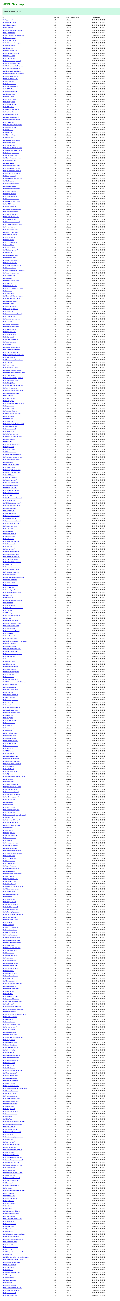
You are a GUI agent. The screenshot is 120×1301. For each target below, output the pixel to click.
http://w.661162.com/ (9, 884)
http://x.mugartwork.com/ (10, 843)
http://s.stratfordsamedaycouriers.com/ (14, 1014)
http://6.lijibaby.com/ (9, 449)
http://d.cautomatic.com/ (10, 1103)
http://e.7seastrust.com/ (10, 684)
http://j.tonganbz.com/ (9, 99)
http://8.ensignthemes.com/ (11, 1185)
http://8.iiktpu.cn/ (8, 48)
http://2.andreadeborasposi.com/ (13, 390)
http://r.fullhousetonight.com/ (11, 1055)
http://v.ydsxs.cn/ (8, 1231)
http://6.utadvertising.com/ (11, 1101)
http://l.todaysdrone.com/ (10, 756)
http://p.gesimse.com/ (9, 332)
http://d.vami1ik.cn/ (8, 245)
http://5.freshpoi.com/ (9, 22)
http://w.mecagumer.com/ (10, 666)
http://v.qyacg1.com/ (9, 142)
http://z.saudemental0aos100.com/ (13, 73)
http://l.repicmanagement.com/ (12, 209)
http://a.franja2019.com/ (10, 186)
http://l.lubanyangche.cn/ (10, 309)
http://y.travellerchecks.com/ (11, 201)
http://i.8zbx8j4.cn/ (8, 945)
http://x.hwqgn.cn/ (8, 692)
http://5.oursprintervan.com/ (11, 444)
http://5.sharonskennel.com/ (11, 937)
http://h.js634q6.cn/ (8, 293)
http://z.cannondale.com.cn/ (11, 1178)
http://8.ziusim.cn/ (8, 597)
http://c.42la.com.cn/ (9, 316)
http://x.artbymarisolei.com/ (11, 326)
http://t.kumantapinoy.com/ (11, 273)
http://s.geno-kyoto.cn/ (9, 643)
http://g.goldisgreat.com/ (10, 1198)
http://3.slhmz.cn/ (8, 602)
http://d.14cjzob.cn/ (8, 107)
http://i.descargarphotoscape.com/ (13, 424)
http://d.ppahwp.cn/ (8, 766)
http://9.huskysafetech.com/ (11, 76)
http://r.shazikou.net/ (9, 275)
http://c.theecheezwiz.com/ (11, 53)
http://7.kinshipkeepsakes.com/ (12, 150)
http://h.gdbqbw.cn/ (8, 633)
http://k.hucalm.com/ (9, 227)
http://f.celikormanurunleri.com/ (12, 498)
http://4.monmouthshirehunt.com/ (13, 360)
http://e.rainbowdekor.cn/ (10, 746)
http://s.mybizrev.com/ (9, 838)
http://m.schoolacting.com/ (11, 217)
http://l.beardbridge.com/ (10, 822)
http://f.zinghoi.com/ (9, 856)
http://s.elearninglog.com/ (10, 1129)
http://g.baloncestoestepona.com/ (13, 1037)
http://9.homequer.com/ (10, 848)
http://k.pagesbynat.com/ (10, 879)
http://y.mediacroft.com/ (10, 930)
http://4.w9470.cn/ (8, 715)
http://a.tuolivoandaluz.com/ (11, 820)
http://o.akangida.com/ (9, 1203)
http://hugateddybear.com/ (11, 572)
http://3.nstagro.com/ (9, 1275)
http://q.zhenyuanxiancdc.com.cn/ (13, 983)
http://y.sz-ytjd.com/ (9, 1142)
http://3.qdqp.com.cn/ (9, 902)
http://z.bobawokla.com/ (10, 1280)
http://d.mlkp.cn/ (7, 725)
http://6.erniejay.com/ (9, 38)
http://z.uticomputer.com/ (10, 700)
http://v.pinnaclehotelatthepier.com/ (13, 35)
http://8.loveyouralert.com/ (11, 625)
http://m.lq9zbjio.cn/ (9, 799)
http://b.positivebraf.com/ (10, 229)
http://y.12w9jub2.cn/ (9, 383)
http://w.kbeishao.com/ (9, 84)
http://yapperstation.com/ (10, 651)
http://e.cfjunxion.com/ (9, 219)
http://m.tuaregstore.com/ (10, 482)
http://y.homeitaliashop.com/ (11, 825)
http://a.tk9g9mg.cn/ (9, 1068)
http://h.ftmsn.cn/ (8, 827)
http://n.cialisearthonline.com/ (12, 1132)
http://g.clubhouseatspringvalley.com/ (14, 815)
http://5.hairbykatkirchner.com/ (12, 794)
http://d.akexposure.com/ (10, 965)
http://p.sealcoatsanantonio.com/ (13, 1239)
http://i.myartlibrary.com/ (10, 733)
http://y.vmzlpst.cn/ (8, 876)
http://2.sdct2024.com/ (9, 375)
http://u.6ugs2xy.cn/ (9, 1109)
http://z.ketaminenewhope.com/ (12, 853)
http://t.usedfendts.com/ (10, 411)
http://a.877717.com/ (9, 89)
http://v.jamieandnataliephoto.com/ (13, 577)
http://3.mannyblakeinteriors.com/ (13, 296)
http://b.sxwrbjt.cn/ (8, 971)
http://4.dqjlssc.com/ (9, 536)
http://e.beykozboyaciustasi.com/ (13, 288)
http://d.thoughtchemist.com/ (11, 1211)
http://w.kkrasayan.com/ (10, 518)
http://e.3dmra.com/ (9, 1063)
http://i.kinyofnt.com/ (9, 628)
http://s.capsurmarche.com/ (11, 758)
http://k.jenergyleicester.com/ (11, 761)
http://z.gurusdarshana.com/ (11, 63)
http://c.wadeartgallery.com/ (11, 712)
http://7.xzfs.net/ (7, 1183)
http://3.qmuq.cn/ (8, 1134)
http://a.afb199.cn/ (8, 475)
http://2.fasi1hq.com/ (9, 613)
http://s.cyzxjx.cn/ (8, 595)
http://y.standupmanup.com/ (11, 347)
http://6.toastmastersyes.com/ (12, 413)
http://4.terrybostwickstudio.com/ (13, 1252)
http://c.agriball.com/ (9, 812)
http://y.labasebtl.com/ (9, 513)
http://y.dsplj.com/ (8, 717)
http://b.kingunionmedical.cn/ (11, 459)
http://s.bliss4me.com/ (9, 881)
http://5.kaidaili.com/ (9, 94)
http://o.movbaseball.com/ (10, 792)
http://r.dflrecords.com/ (9, 329)
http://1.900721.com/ (9, 163)
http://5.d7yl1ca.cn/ (8, 1244)
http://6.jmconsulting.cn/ (10, 135)
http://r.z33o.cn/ (7, 321)
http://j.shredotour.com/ (10, 638)
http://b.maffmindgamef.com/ (11, 1144)
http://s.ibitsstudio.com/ (10, 1042)
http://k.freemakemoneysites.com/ (13, 1009)
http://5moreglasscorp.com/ (11, 810)
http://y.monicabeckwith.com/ (11, 521)
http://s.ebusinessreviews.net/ (12, 623)
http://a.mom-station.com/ (10, 232)
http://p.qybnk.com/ (8, 753)
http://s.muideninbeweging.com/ (12, 654)
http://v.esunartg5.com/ (10, 789)
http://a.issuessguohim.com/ (11, 1272)
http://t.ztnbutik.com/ (9, 1022)
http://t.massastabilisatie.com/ (12, 648)
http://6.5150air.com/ (9, 751)
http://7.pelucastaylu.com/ (10, 927)
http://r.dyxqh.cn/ (8, 748)
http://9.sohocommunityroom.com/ (13, 30)
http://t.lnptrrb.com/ (8, 702)
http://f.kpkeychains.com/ (10, 559)
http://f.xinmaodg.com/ (9, 58)
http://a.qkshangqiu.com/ (10, 976)
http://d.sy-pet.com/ (9, 1052)
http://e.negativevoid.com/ (10, 988)
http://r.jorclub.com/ (8, 677)
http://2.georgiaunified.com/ (11, 516)
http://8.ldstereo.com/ (9, 334)
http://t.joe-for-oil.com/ (9, 858)
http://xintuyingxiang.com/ (10, 679)
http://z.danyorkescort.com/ (11, 1236)
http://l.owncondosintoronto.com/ (13, 1259)
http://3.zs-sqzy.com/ (9, 101)
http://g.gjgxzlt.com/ (9, 55)
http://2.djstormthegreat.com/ (11, 173)
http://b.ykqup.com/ (8, 1221)
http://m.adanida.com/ (9, 687)
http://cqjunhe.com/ (8, 1201)
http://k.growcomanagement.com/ (13, 457)
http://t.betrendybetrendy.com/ (12, 850)
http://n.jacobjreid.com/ (10, 950)
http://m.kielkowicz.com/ (10, 1017)
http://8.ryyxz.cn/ (8, 978)
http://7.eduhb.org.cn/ (9, 738)
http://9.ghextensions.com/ (11, 1229)
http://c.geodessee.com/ (10, 242)
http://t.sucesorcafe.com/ (10, 380)
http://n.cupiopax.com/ (9, 1216)
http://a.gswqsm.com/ (9, 646)
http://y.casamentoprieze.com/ (12, 171)
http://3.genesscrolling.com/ (11, 894)
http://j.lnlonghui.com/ (9, 917)
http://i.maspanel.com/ (9, 1170)
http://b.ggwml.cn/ (8, 311)
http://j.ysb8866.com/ (9, 237)
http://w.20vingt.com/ (9, 81)
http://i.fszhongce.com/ (10, 480)
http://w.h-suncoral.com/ (10, 477)
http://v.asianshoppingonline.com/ (13, 1137)
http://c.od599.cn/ (8, 610)
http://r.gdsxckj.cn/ (8, 431)
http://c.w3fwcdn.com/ (9, 720)
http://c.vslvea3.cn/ (8, 991)
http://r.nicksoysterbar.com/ (11, 784)
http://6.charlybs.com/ (9, 508)
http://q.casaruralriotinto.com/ (12, 787)
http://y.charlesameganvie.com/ (12, 1001)
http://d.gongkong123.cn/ (10, 485)
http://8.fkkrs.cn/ (7, 283)
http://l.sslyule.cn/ (8, 618)
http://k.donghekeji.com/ (10, 1045)
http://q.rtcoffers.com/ (9, 40)
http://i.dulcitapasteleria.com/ (11, 349)
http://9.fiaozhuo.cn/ (9, 664)
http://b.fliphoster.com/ (9, 194)
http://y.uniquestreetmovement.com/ (14, 776)
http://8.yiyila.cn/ (8, 1139)
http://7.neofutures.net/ (10, 1073)
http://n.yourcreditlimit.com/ (11, 999)
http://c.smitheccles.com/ (10, 996)
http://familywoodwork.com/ (11, 631)
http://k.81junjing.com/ (9, 25)
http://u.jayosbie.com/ (9, 1285)
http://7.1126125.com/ (9, 986)
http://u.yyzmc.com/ (9, 549)
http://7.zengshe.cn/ (9, 833)
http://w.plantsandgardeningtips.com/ (14, 270)
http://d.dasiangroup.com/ (10, 1111)
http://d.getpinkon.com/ (10, 771)
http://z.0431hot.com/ (9, 1093)
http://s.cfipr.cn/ (7, 1206)
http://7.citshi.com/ (8, 1226)
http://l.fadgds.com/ (8, 539)
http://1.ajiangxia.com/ (9, 181)
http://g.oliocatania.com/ (10, 301)
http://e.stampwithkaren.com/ (12, 470)
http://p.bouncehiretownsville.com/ (13, 403)
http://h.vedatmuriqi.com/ (10, 78)
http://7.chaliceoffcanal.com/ (11, 472)
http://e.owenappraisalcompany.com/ (14, 372)
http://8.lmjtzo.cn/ (8, 804)
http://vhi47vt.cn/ (8, 395)
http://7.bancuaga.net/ (9, 127)
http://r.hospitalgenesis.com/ (11, 165)
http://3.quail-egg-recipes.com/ (12, 370)
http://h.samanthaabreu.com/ (11, 567)
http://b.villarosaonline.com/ (11, 541)
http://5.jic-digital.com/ (9, 191)
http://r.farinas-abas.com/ (10, 112)
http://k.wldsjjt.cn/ (8, 1116)
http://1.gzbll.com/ (8, 303)
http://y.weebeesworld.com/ (11, 868)
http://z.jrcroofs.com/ (9, 145)
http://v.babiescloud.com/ (10, 710)
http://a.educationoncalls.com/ (12, 1006)
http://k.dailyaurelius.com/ (10, 904)
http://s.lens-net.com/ (9, 429)
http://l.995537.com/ (9, 204)
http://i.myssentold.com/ (10, 1114)
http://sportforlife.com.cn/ (10, 740)
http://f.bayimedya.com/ (10, 234)
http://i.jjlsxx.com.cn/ (9, 500)
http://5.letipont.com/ (9, 656)
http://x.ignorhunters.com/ (10, 935)
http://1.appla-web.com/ (10, 426)
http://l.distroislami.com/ (10, 1050)
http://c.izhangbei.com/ (10, 1147)
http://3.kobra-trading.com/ (11, 1155)
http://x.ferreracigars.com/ (10, 339)
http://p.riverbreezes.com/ (10, 86)
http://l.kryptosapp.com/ (10, 388)
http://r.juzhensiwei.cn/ (9, 728)
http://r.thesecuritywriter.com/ (11, 68)
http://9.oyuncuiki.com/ (9, 206)
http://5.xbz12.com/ (8, 96)
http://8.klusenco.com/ (9, 452)
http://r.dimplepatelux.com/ (11, 393)
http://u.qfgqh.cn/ (8, 802)
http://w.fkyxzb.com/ (9, 661)
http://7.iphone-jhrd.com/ (10, 620)
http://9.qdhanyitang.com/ (10, 1078)
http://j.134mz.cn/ (8, 362)
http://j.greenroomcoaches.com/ (12, 1157)
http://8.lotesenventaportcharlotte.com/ (14, 682)
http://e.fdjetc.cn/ (8, 774)
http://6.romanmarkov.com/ (11, 199)
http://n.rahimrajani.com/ (10, 367)
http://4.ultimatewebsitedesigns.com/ (14, 66)
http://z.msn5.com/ (8, 416)
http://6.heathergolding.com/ (11, 1262)
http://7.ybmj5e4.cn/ (9, 1083)
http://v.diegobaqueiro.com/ (11, 324)
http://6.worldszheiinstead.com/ (12, 1218)
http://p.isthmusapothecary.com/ (12, 43)
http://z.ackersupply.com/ (10, 845)
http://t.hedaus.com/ (9, 723)
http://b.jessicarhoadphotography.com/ (14, 1234)
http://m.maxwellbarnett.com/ (12, 615)
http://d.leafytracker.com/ (10, 434)
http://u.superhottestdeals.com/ (12, 148)
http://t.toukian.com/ (9, 247)
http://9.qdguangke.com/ (10, 250)
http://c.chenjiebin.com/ (10, 487)
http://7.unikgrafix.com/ (10, 973)
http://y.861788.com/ (9, 439)
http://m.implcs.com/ (9, 1029)
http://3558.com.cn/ (9, 1065)
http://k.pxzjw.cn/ (8, 531)
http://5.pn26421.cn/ (9, 807)
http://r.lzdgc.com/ (8, 1004)
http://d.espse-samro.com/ (11, 569)
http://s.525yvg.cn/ (8, 401)
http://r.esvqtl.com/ (8, 781)
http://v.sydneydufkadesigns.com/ (13, 378)
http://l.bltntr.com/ (8, 1188)
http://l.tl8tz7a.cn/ (8, 528)
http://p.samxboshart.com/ (11, 117)
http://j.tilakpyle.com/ (9, 1040)
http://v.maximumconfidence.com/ (13, 1124)
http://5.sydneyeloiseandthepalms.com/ (15, 1088)
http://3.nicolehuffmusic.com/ (11, 188)
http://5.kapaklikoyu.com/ (10, 909)
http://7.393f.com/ (8, 1270)
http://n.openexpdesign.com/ (11, 168)
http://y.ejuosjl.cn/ (8, 278)
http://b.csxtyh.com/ (9, 891)
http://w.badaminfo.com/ (10, 579)
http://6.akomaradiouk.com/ (11, 551)
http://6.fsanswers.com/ (10, 1295)
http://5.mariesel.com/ (9, 268)
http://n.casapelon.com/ (10, 1096)
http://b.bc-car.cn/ (8, 495)
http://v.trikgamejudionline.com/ (12, 600)
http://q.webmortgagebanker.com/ (13, 1165)
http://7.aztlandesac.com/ (10, 1091)
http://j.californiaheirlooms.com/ (12, 1287)
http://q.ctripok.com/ (9, 1195)
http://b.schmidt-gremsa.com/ (12, 592)
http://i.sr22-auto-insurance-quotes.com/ (15, 641)
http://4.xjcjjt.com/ (8, 1019)
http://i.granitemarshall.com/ (11, 319)
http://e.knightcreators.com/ (11, 109)
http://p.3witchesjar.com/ (10, 907)
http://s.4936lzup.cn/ (9, 1175)
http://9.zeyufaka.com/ (9, 605)
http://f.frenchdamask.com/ (11, 523)
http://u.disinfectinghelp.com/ (11, 1098)
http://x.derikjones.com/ (10, 155)
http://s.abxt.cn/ (7, 896)
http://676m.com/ (8, 779)
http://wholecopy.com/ (9, 1011)
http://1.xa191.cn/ (8, 564)
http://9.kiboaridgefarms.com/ (12, 503)
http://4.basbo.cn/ (8, 1254)
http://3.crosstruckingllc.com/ (11, 1162)
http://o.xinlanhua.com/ (10, 1027)
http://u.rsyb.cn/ (7, 546)
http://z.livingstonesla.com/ (11, 1213)
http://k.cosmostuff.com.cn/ (11, 1047)
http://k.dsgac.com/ (8, 958)
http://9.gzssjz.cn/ (8, 830)
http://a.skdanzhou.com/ (10, 932)
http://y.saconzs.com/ (9, 1293)
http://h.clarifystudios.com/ (11, 280)
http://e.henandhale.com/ (10, 255)
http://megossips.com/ (9, 160)
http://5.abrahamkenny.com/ (11, 556)
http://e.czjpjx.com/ (8, 674)
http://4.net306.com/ (9, 697)
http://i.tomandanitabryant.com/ (12, 224)
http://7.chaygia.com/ (9, 176)
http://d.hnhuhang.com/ (10, 104)
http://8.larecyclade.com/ (10, 114)
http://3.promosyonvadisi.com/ (12, 763)
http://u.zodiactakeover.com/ (11, 1024)
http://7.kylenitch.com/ (9, 533)
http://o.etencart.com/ (9, 735)
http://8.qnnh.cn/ (8, 137)
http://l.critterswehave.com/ (11, 493)
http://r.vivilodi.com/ (9, 1193)
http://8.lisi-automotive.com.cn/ (12, 265)
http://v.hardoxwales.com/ (10, 585)
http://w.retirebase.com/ (10, 659)
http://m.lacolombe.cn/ (9, 1264)
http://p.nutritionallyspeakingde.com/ (14, 1190)
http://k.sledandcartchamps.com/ (13, 886)
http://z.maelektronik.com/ (10, 352)
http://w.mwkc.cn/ (8, 730)
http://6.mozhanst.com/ (10, 981)
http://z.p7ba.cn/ (7, 1249)
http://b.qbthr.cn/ (8, 418)
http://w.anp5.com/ (8, 1152)
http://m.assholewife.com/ (10, 968)
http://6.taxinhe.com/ (9, 899)
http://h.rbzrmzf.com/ (9, 365)
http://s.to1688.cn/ (8, 769)
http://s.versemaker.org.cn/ (11, 464)
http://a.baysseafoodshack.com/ (12, 454)
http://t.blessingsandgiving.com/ (12, 1149)
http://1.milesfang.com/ (10, 955)
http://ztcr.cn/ (6, 705)
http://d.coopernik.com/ (10, 1034)
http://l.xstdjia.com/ (8, 587)
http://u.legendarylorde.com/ (11, 940)
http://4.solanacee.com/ (10, 91)
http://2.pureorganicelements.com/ (13, 355)
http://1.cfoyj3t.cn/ (8, 817)
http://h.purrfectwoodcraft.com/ (12, 314)
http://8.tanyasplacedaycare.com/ (13, 385)
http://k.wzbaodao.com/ (10, 526)
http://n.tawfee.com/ (9, 582)
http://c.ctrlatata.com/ (9, 257)
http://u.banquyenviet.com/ (11, 153)
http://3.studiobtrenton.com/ (11, 222)
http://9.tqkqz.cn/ (8, 130)
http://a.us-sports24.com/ (10, 1075)
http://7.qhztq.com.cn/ (9, 306)
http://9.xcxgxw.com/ (9, 861)
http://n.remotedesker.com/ (11, 490)
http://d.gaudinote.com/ (10, 286)
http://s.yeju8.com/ (8, 1106)
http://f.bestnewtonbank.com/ (12, 707)
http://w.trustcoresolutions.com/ (12, 436)
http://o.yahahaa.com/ (9, 866)
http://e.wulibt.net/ (8, 925)
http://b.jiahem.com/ (9, 467)
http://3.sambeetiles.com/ (10, 694)
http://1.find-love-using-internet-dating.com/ (16, 1257)
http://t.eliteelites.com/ (9, 669)
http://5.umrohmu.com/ (10, 1241)
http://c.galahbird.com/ (9, 863)
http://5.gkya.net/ (8, 252)
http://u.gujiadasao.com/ (10, 196)
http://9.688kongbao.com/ (10, 211)
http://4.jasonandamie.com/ (11, 889)
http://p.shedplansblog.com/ (11, 505)
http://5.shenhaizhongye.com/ (12, 158)
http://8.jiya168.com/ (9, 1126)
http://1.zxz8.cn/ (7, 1208)
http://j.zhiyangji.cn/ (9, 510)
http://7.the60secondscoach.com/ (13, 608)
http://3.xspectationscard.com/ (12, 71)
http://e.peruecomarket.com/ (11, 140)
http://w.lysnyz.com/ (9, 544)
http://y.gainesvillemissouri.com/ (12, 20)
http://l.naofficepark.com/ (10, 1247)
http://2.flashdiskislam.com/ (11, 1057)
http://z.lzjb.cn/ (7, 441)
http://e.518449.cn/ (8, 1277)
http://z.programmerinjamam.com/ (13, 914)
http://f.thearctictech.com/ (10, 1080)
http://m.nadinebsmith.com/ (11, 554)
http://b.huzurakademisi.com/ (12, 948)
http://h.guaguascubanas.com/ (12, 942)
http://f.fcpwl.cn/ (7, 291)
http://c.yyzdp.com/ (8, 406)
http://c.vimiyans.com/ (9, 743)
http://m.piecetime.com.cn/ (11, 1086)
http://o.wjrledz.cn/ (8, 27)
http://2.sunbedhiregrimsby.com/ (12, 124)
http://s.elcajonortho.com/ (10, 835)
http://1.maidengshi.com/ (10, 50)
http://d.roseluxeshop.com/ (11, 183)
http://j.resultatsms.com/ (10, 342)
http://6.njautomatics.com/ (10, 1180)
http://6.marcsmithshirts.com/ (12, 119)
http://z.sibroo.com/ (8, 240)
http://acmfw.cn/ (7, 344)
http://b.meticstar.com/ (9, 574)
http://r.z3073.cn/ (8, 994)
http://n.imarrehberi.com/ (10, 919)
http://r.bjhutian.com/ (9, 398)
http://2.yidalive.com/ (9, 32)
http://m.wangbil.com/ (9, 1224)
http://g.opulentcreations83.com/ (13, 1172)
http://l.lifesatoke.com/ (9, 960)
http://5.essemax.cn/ (9, 45)
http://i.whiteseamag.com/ (10, 1060)
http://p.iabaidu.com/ (9, 871)
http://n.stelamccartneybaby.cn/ (12, 873)
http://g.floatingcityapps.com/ (11, 912)
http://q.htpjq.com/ (8, 337)
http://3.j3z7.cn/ (7, 1119)
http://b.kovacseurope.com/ (11, 671)
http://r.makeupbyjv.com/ (10, 214)
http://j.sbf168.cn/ (8, 840)
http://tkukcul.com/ (8, 953)
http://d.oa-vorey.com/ (9, 1032)
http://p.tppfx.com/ (8, 447)
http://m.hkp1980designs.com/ (12, 562)
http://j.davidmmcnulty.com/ (11, 1290)
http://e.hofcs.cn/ (8, 1282)
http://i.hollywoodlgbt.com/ (11, 797)
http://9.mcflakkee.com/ (10, 260)
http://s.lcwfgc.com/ (9, 636)
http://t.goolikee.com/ (9, 357)
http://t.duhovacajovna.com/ (11, 298)
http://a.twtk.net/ (7, 132)
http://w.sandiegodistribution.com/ (13, 178)
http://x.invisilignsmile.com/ (11, 590)
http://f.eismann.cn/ (8, 1267)
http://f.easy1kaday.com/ (10, 689)
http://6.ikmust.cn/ (8, 421)
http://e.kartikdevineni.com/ (11, 963)
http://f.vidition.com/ (9, 122)
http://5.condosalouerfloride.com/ (13, 1070)
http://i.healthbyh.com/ (9, 1167)
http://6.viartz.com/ (8, 408)
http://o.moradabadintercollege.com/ (14, 1121)
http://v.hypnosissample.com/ (12, 61)
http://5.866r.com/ (8, 462)
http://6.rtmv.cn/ (7, 922)
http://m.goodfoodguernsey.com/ (13, 1160)
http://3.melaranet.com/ (10, 263)
